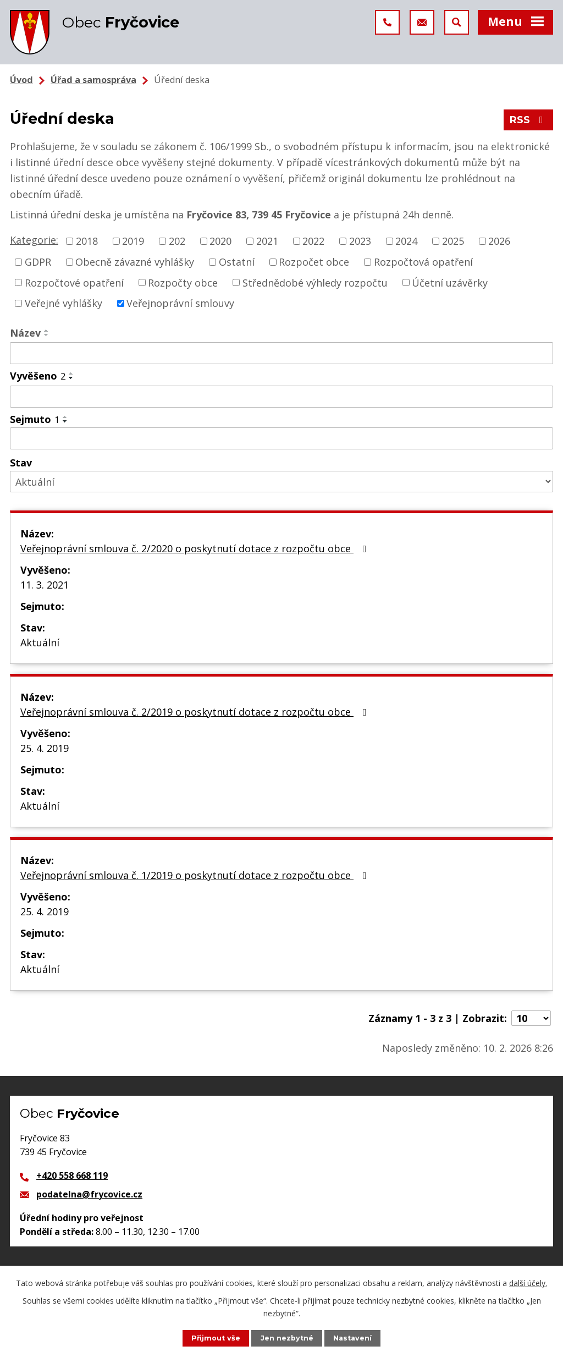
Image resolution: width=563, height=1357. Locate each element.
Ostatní (237, 261)
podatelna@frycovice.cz (89, 1194)
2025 (453, 241)
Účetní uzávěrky (450, 282)
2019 (133, 241)
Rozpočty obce (183, 282)
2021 (267, 241)
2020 (220, 241)
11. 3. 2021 (44, 584)
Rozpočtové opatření (74, 282)
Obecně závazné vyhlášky (134, 261)
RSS (529, 120)
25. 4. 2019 (44, 748)
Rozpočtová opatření (423, 261)
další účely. (528, 1283)
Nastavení (352, 1338)
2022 (313, 241)
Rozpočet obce (314, 261)
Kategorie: (34, 239)
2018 (87, 241)
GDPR (38, 261)
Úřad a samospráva (93, 80)
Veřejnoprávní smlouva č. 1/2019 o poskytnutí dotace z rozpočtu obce (195, 875)
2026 (499, 241)
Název (25, 332)
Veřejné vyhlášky (63, 303)
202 (177, 241)
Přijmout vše (215, 1338)
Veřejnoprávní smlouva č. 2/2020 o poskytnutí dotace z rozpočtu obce (195, 548)
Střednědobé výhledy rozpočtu (315, 282)
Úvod (21, 80)
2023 (360, 241)
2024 (406, 241)
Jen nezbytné (287, 1338)
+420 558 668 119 (72, 1175)
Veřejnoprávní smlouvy (180, 303)
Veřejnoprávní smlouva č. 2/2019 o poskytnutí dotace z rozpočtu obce (195, 711)
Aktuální (39, 642)
